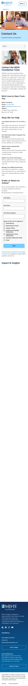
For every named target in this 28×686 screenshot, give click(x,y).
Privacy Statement (13, 683)
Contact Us (5, 640)
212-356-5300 (10, 104)
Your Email (6, 205)
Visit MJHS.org (6, 633)
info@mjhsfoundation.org (13, 106)
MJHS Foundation (6, 605)
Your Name (6, 198)
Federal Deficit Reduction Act (10, 642)
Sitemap (4, 683)
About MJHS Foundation (8, 637)
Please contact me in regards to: (13, 221)
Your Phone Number (9, 213)
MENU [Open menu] (22, 3)
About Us (5, 9)
